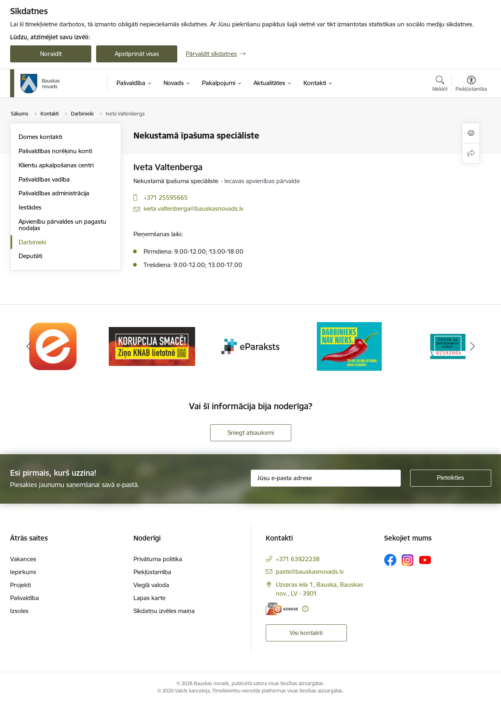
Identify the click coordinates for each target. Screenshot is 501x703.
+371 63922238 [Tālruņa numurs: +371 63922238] (298, 559)
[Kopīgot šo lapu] (470, 153)
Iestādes (30, 207)
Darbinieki (32, 242)
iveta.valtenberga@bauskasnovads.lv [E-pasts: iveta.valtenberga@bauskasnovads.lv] (193, 208)
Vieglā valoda (151, 585)
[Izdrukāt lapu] (470, 133)
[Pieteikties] (450, 478)
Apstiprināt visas (137, 54)
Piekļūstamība (152, 572)
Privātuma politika (157, 559)
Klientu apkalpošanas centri (56, 165)
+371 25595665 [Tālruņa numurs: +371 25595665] (166, 197)
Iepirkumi (23, 572)
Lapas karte (149, 598)
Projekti (20, 585)
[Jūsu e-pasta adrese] (326, 478)
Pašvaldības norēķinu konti (55, 151)
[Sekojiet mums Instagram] (408, 560)
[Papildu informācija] (305, 609)
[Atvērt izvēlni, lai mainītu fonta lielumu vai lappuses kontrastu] (471, 84)
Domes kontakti (40, 137)
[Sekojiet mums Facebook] (390, 560)
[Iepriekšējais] (29, 346)
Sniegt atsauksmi (251, 432)
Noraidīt (51, 54)
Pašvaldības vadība (44, 179)
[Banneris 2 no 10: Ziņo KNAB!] (152, 346)
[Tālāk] (472, 346)
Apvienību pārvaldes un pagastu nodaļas (62, 225)
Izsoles (19, 611)
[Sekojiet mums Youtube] (425, 559)
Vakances (23, 559)
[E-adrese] (282, 608)
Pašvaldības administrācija (54, 193)
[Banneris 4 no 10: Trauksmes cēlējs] (349, 346)
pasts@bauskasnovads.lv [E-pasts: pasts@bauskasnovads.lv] (310, 571)
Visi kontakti (306, 633)
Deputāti (30, 256)
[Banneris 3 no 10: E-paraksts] (250, 346)
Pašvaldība (24, 598)
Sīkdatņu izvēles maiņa (164, 611)
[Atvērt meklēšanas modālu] (440, 84)
